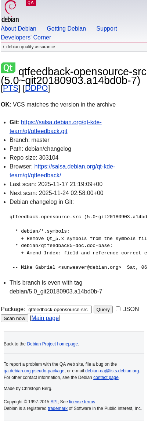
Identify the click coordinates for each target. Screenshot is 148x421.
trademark (58, 408)
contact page (106, 377)
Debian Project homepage (52, 344)
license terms (82, 401)
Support (107, 28)
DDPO (36, 88)
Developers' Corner (26, 37)
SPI (54, 401)
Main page (45, 318)
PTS (10, 88)
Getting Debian (66, 28)
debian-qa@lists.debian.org (112, 370)
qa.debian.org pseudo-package (34, 370)
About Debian (18, 28)
